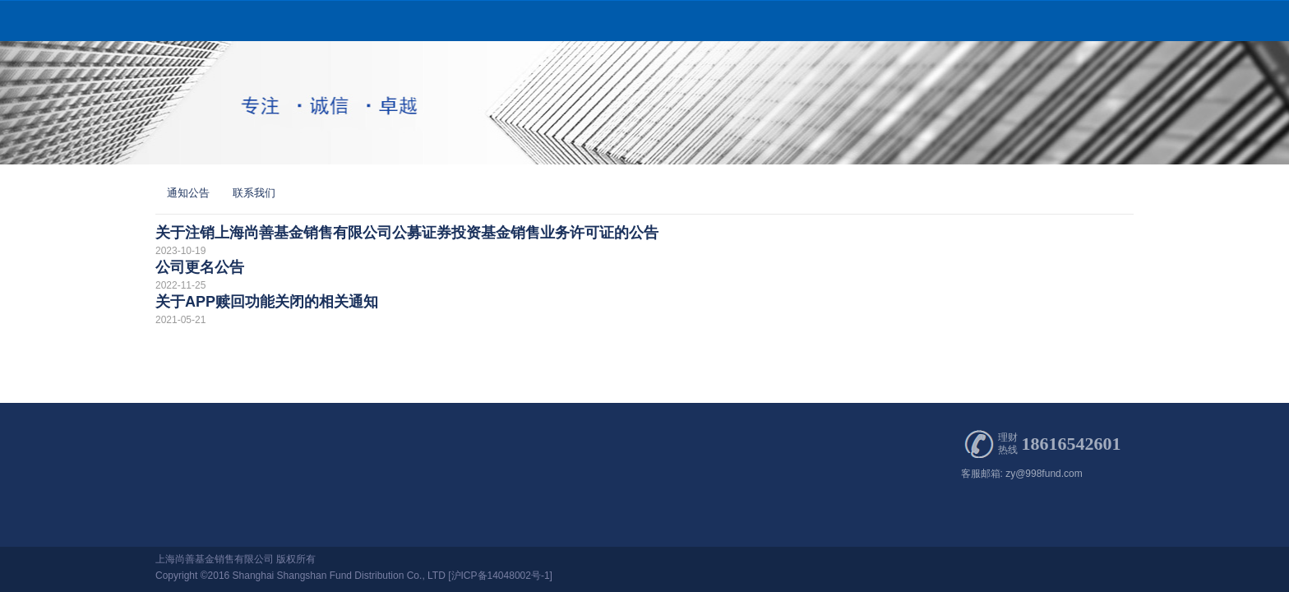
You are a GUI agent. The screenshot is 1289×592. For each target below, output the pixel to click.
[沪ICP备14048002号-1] (500, 575)
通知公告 (188, 193)
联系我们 (254, 193)
